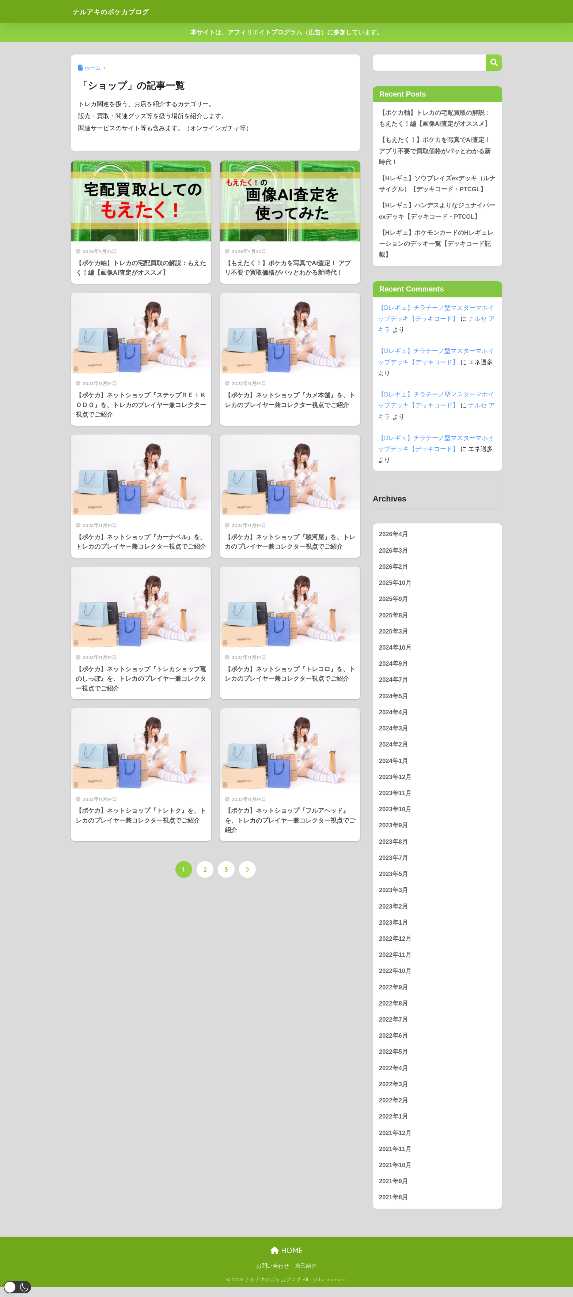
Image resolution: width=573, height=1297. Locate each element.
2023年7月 (394, 863)
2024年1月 (394, 765)
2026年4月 (394, 536)
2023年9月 (394, 830)
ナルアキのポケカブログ (123, 11)
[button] (17, 1287)
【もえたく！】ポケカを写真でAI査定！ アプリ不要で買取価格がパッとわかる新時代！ (435, 151)
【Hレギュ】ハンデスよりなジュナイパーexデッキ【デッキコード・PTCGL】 (437, 212)
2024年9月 (394, 667)
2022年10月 (395, 977)
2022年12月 (395, 945)
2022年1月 (394, 1125)
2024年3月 (394, 732)
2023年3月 (394, 896)
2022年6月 (394, 1043)
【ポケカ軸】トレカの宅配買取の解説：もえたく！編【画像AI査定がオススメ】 (435, 118)
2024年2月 (394, 748)
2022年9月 (394, 994)
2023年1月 (394, 928)
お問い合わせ (272, 1275)
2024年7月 (394, 683)
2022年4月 (394, 1075)
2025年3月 (394, 634)
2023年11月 (395, 798)
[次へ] (247, 869)
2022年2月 (394, 1108)
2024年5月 (394, 699)
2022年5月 (394, 1059)
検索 (494, 62)
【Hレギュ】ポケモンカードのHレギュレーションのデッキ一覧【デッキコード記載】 (436, 245)
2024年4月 (394, 716)
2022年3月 (394, 1092)
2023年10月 (395, 814)
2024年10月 (395, 650)
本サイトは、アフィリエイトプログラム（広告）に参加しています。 (286, 32)
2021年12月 (395, 1141)
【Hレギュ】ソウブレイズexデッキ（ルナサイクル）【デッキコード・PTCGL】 (437, 185)
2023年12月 (395, 781)
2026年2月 (394, 569)
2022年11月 (395, 961)
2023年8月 (394, 847)
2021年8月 (394, 1206)
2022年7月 (394, 1026)
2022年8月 (394, 1010)
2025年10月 (395, 585)
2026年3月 (394, 552)
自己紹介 (306, 1275)
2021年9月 (394, 1190)
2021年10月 (395, 1174)
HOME (286, 1259)
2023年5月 (394, 879)
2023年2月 (394, 912)
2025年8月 (394, 618)
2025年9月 (394, 601)
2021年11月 (395, 1157)
